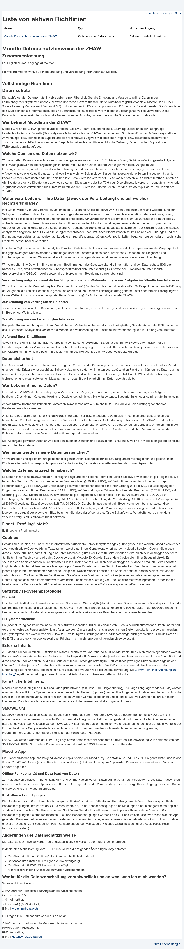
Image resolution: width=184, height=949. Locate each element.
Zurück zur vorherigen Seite (164, 13)
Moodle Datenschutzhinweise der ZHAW (30, 36)
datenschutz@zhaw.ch (27, 936)
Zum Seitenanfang (166, 944)
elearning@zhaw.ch (25, 908)
